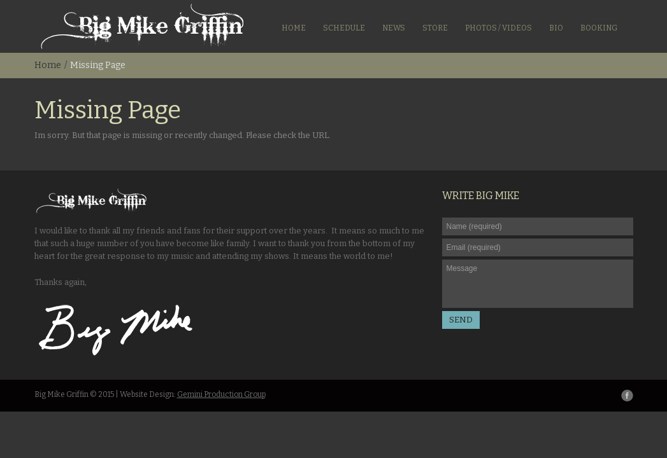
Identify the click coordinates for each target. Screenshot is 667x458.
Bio (556, 28)
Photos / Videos (498, 28)
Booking (598, 28)
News (393, 28)
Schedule (344, 28)
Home (294, 28)
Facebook (627, 395)
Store (435, 28)
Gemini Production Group (221, 394)
